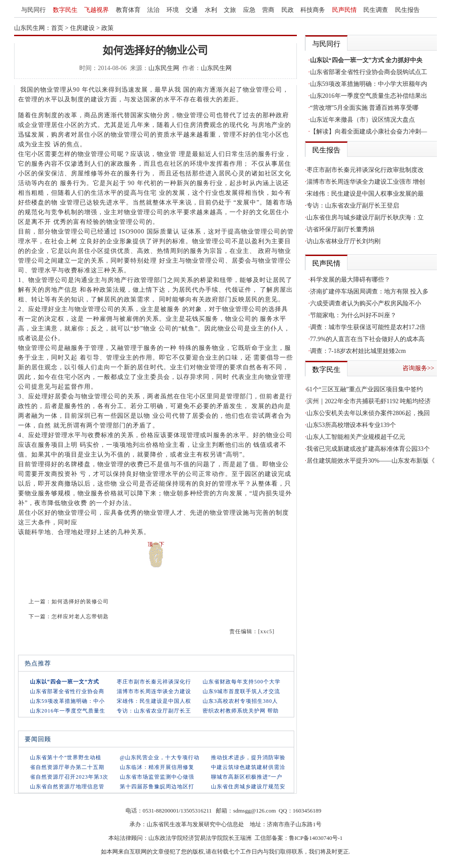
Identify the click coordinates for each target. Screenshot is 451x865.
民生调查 (375, 10)
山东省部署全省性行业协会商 (67, 691)
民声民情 (344, 10)
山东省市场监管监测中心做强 (157, 777)
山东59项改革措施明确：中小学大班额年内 (368, 84)
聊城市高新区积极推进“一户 (246, 777)
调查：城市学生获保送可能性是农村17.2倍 (368, 327)
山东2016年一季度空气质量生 (67, 711)
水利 (211, 10)
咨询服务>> (418, 368)
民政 (287, 10)
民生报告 (407, 10)
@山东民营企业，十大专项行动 (160, 757)
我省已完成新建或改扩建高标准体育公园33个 (368, 448)
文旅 (230, 10)
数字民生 (65, 10)
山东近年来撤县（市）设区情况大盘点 (362, 119)
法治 (153, 10)
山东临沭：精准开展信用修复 (157, 767)
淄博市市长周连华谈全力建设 (154, 691)
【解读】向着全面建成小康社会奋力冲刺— (368, 131)
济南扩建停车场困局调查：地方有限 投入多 (369, 291)
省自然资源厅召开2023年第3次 (69, 777)
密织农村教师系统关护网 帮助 (241, 711)
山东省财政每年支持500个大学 (242, 682)
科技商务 (312, 10)
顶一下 (156, 544)
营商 (268, 10)
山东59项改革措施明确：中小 (67, 701)
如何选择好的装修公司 (80, 601)
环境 (172, 10)
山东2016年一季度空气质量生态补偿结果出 (368, 96)
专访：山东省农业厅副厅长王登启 (353, 205)
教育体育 (128, 10)
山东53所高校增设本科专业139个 (351, 425)
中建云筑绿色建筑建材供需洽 (248, 767)
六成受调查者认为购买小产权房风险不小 (365, 303)
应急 (249, 10)
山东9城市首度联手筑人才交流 (241, 691)
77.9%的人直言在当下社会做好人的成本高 (367, 339)
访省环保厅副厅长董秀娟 (340, 229)
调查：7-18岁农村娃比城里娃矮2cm (358, 351)
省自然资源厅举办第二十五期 (67, 767)
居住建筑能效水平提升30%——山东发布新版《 (371, 460)
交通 (191, 10)
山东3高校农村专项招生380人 (240, 701)
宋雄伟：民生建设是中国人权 (154, 701)
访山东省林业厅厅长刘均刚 (344, 241)
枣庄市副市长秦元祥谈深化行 (154, 682)
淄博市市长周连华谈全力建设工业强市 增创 (366, 181)
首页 (57, 28)
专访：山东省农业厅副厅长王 (154, 711)
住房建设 (82, 28)
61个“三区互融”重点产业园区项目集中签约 (365, 389)
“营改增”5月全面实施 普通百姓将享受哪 (364, 107)
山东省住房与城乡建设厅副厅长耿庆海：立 (365, 217)
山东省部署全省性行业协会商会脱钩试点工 (368, 72)
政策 (107, 28)
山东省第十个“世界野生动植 (65, 757)
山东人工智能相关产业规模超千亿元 (356, 437)
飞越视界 (96, 10)
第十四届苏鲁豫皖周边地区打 (157, 786)
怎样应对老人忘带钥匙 (80, 616)
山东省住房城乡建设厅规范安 (248, 786)
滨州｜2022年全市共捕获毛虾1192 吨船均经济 (369, 401)
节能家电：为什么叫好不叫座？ (353, 315)
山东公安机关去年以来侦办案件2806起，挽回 (368, 413)
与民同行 (33, 10)
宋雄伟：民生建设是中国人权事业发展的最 (365, 193)
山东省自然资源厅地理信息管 (67, 786)
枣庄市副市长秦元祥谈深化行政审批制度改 (365, 170)
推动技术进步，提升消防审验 (248, 757)
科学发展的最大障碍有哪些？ (350, 279)
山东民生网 (163, 68)
